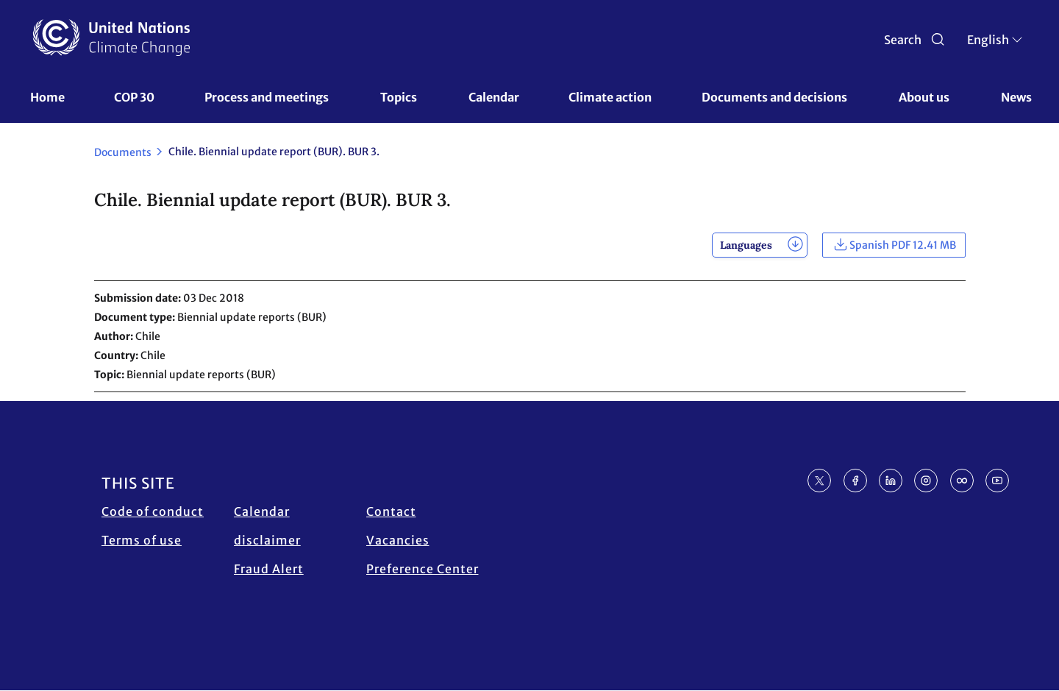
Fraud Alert (269, 568)
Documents (122, 152)
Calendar (493, 97)
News (1016, 97)
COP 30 (134, 97)
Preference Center (422, 568)
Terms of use (141, 540)
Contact (391, 511)
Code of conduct (152, 511)
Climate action (610, 97)
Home (47, 97)
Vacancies (397, 540)
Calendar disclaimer (267, 526)
